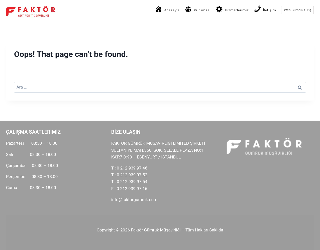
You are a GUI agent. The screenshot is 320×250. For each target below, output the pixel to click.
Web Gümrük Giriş (297, 10)
